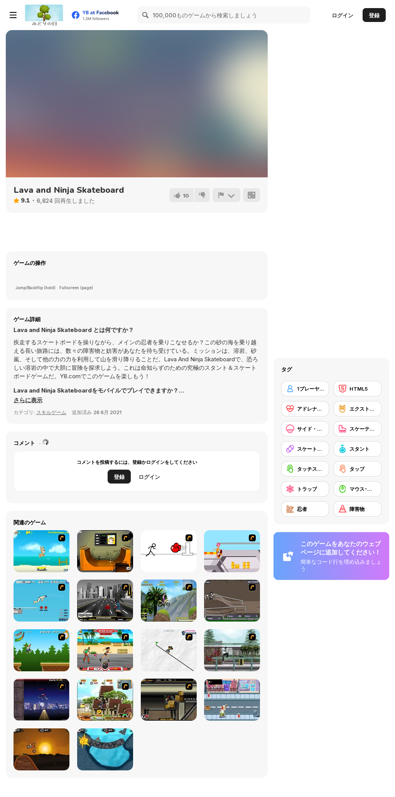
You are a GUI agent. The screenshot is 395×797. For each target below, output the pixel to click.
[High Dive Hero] (41, 601)
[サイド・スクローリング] (305, 428)
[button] (28, 400)
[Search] (145, 15)
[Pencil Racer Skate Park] (169, 650)
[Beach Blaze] (105, 650)
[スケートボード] (305, 449)
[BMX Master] (41, 700)
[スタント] (357, 449)
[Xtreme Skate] (232, 551)
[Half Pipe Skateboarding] (105, 551)
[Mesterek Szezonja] (41, 650)
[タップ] (357, 469)
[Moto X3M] (41, 749)
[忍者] (305, 509)
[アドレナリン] (305, 408)
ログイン (342, 15)
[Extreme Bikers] (169, 700)
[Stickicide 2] (169, 551)
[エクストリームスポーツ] (357, 408)
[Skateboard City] (232, 650)
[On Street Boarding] (105, 601)
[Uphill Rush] (169, 601)
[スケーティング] (357, 428)
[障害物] (357, 509)
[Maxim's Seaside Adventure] (41, 551)
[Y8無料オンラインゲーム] (44, 15)
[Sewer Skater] (232, 601)
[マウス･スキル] (357, 489)
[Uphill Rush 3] (105, 700)
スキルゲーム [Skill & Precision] (51, 412)
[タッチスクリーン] (305, 469)
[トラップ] (305, 489)
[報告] (226, 195)
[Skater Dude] (232, 700)
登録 (374, 15)
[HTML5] (357, 388)
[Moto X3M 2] (105, 749)
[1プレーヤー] (305, 388)
